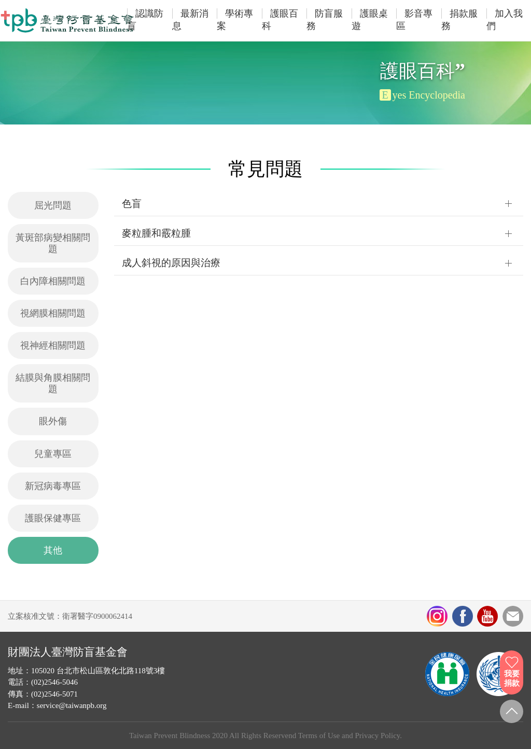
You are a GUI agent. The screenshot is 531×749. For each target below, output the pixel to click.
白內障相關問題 (53, 281)
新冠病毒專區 (53, 486)
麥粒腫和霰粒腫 (156, 233)
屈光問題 (53, 205)
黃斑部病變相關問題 (53, 243)
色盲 (132, 203)
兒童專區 (53, 454)
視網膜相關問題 (53, 313)
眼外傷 (53, 421)
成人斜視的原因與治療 (171, 262)
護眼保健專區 (53, 518)
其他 (53, 550)
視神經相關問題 (53, 345)
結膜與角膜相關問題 (53, 383)
